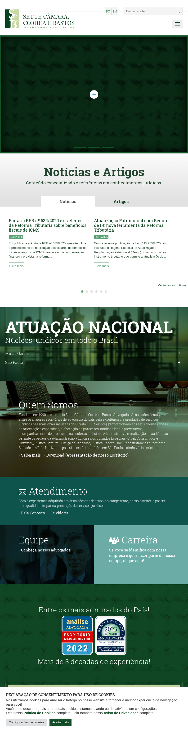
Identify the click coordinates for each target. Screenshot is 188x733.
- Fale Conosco (32, 512)
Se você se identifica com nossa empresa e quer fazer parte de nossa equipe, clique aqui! (142, 555)
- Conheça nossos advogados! (45, 549)
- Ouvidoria (58, 512)
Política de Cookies (39, 713)
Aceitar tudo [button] (60, 722)
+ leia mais (16, 265)
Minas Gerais (17, 353)
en (115, 11)
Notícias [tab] (67, 201)
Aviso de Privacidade (121, 713)
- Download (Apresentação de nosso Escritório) (86, 454)
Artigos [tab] (121, 201)
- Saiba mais (30, 454)
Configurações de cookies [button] (26, 722)
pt (108, 11)
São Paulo (14, 362)
